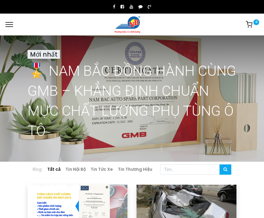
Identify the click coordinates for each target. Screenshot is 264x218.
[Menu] (9, 24)
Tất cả (54, 169)
